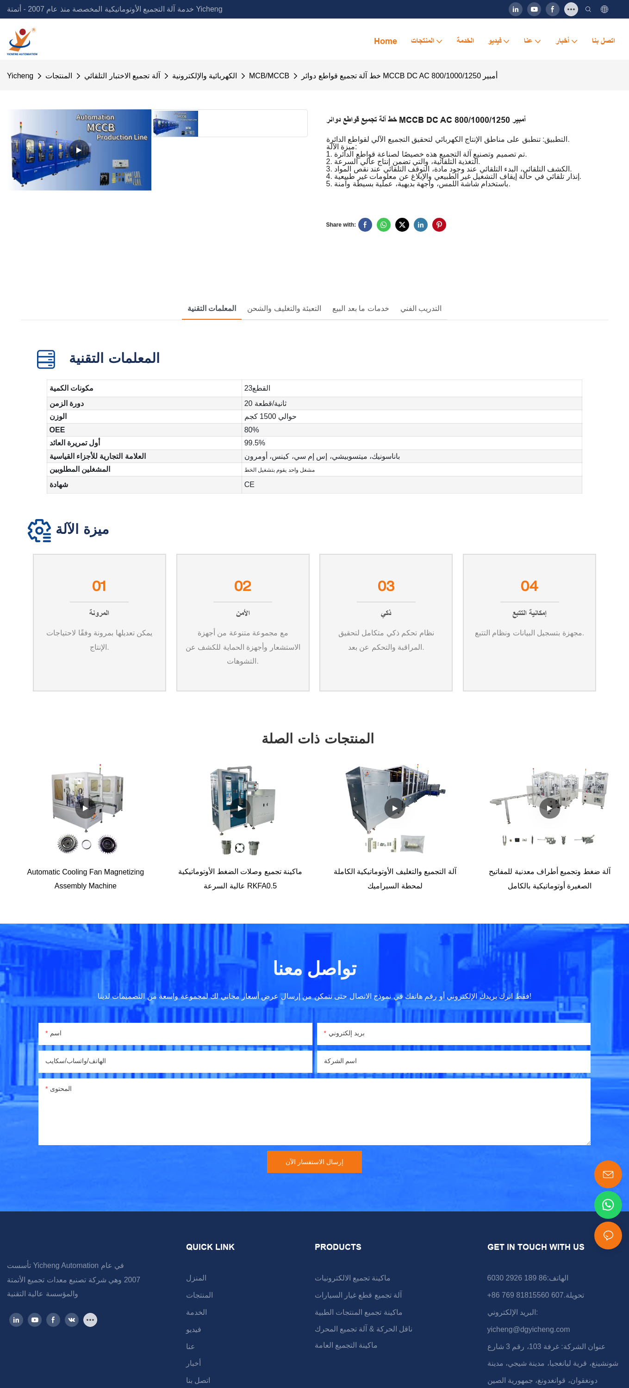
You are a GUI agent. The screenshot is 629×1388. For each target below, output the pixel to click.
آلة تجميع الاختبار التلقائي (122, 76)
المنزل (196, 1278)
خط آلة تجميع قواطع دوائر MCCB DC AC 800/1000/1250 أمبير (399, 76)
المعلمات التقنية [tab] (211, 308)
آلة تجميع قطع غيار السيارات (358, 1295)
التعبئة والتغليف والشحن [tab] (284, 308)
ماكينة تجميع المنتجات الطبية (359, 1312)
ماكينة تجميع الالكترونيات (353, 1278)
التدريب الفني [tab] (421, 308)
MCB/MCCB (269, 76)
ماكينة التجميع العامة (346, 1345)
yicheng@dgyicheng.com (528, 1329)
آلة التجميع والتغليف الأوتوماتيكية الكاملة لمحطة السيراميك (395, 878)
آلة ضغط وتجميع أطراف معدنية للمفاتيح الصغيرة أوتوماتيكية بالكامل (549, 878)
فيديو (193, 1329)
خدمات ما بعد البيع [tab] (360, 308)
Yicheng (20, 76)
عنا (190, 1346)
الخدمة (196, 1312)
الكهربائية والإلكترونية (204, 76)
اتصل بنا (198, 1380)
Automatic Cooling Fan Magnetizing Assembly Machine (85, 879)
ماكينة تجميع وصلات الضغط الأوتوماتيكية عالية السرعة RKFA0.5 (240, 878)
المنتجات (58, 76)
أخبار (193, 1363)
